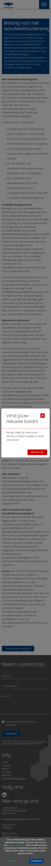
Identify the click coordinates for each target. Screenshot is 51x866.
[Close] (42, 415)
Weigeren (11, 861)
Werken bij (37, 452)
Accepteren (36, 861)
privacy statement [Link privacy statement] (16, 845)
